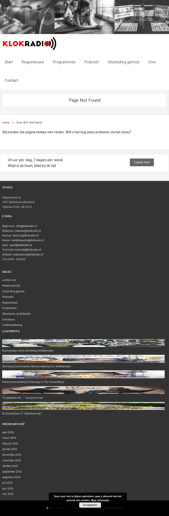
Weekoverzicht (11, 285)
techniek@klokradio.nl (27, 249)
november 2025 (11, 460)
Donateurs (8, 319)
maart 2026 (9, 437)
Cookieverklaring (12, 325)
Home (5, 122)
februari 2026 (10, 443)
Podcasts (8, 296)
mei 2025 (8, 494)
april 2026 (8, 432)
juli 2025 (7, 482)
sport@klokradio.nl (21, 245)
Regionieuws (10, 302)
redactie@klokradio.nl (27, 230)
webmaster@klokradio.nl (28, 254)
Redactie (7, 230)
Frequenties (9, 308)
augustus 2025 (11, 477)
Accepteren (90, 505)
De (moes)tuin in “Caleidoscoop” (22, 413)
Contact (20, 259)
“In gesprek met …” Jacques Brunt (22, 397)
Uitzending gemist (13, 291)
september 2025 (12, 471)
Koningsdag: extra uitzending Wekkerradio (27, 350)
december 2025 (11, 454)
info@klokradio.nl (26, 226)
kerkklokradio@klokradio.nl (28, 240)
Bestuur (7, 235)
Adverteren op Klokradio (16, 313)
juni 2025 (7, 488)
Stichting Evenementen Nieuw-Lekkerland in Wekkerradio (36, 366)
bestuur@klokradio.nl (26, 235)
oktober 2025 (10, 466)
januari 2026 (9, 449)
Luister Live (9, 280)
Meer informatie (100, 500)
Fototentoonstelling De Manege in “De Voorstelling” (33, 382)
